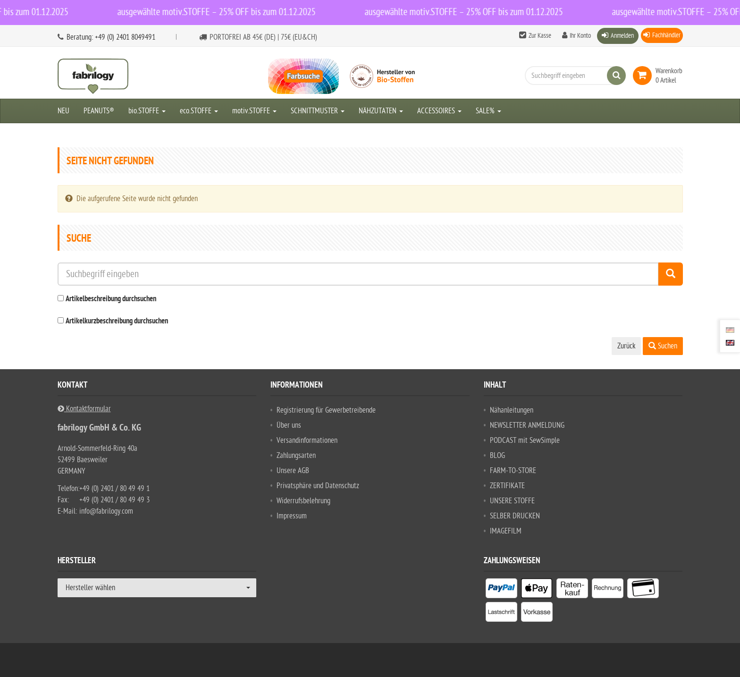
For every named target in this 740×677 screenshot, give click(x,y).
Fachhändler (666, 35)
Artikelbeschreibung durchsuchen (111, 299)
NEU (63, 111)
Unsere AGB (293, 470)
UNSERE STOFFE (512, 501)
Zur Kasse (540, 36)
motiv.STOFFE (254, 111)
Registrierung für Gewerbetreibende (326, 410)
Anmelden (622, 36)
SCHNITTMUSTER (318, 111)
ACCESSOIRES (439, 111)
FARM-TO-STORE (513, 470)
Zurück (626, 346)
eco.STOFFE (199, 111)
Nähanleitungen (511, 410)
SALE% (488, 111)
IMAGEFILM (505, 531)
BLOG (497, 455)
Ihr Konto (580, 36)
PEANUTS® (99, 111)
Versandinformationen (307, 440)
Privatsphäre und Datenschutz (318, 486)
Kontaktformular (84, 409)
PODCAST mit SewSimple (525, 440)
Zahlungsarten (296, 455)
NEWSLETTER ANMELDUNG (527, 425)
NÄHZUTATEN (381, 111)
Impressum (292, 516)
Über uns (289, 425)
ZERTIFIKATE (507, 486)
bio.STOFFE (147, 111)
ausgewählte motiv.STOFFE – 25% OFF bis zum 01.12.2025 (220, 12)
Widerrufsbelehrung (303, 501)
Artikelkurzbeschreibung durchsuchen (117, 321)
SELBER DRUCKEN (515, 516)
